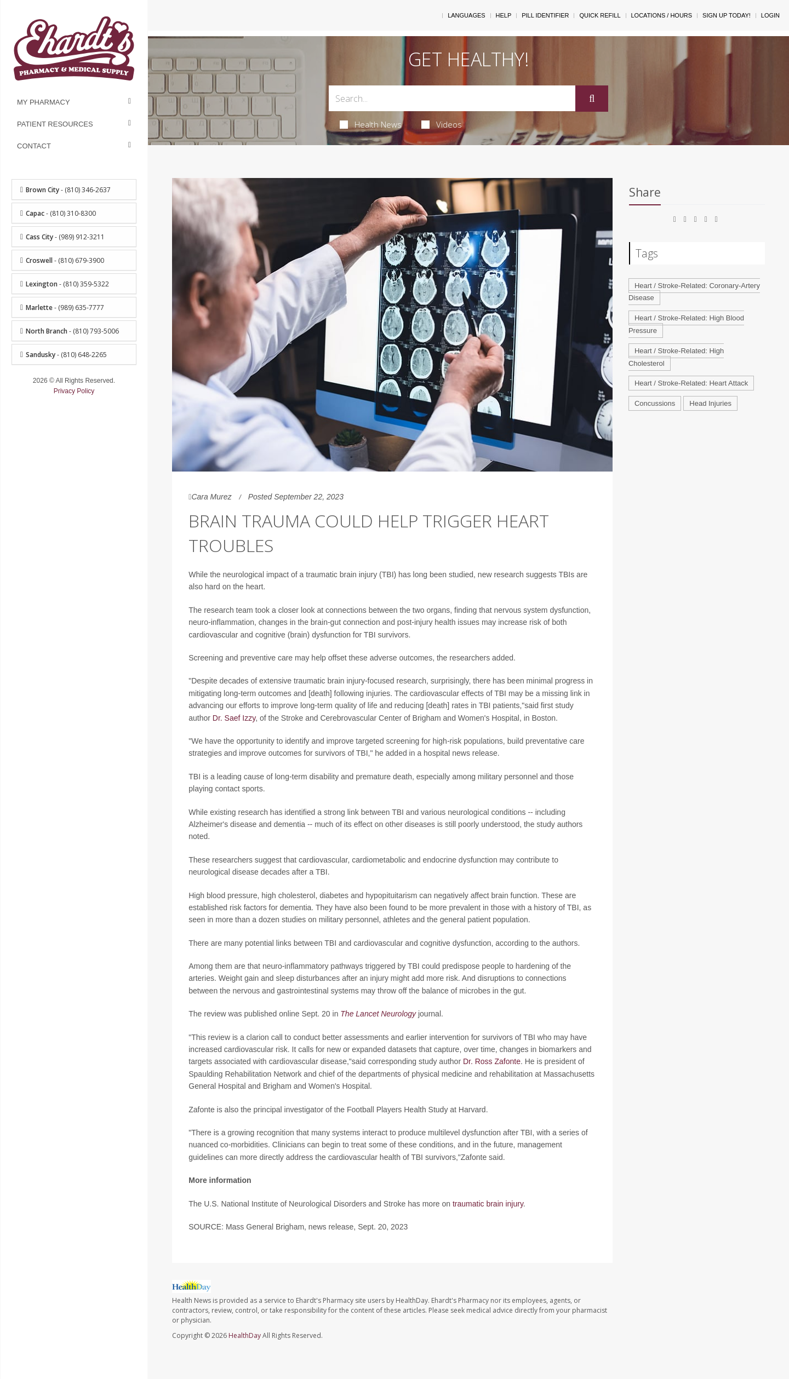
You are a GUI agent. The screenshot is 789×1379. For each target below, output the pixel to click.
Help (504, 15)
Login (770, 15)
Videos (441, 124)
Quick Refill (599, 15)
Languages (466, 15)
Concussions (654, 403)
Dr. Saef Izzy (234, 718)
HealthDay (244, 1335)
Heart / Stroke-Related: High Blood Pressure (686, 324)
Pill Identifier (545, 15)
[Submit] (591, 98)
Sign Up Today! (726, 15)
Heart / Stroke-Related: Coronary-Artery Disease (694, 291)
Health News (371, 124)
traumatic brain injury (488, 1203)
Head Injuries (710, 403)
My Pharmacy (43, 102)
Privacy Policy (74, 391)
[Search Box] (452, 98)
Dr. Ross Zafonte (492, 1061)
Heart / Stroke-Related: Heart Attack (691, 383)
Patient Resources (55, 124)
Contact (34, 146)
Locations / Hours (662, 15)
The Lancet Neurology (378, 1013)
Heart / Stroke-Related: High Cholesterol (676, 357)
